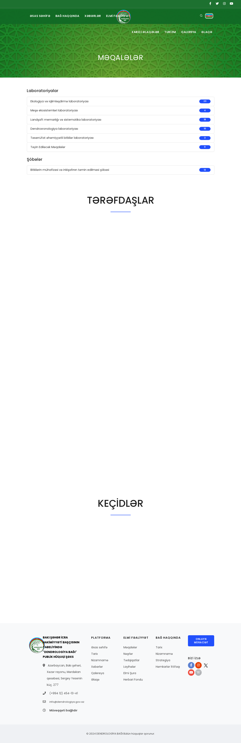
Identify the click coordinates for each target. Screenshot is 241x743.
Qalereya (97, 673)
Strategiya (163, 660)
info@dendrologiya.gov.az (66, 702)
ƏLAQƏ (206, 32)
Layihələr (129, 667)
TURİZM (168, 32)
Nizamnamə (99, 660)
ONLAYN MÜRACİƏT (201, 640)
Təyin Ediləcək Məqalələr (47, 147)
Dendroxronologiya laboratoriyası (54, 129)
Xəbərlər (97, 667)
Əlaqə (95, 680)
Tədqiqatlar (131, 660)
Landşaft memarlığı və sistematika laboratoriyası (65, 120)
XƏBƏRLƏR (95, 16)
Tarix (94, 654)
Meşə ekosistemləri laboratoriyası (54, 110)
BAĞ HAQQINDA (69, 16)
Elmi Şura (129, 673)
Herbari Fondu (133, 680)
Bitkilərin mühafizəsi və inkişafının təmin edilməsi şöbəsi (69, 170)
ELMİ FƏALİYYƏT (121, 16)
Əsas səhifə (99, 647)
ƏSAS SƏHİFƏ (40, 16)
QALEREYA (187, 32)
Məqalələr (130, 647)
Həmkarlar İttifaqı (168, 667)
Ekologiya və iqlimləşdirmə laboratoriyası (59, 101)
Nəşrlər (128, 654)
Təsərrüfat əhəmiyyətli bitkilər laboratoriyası (62, 138)
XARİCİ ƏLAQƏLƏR (142, 32)
